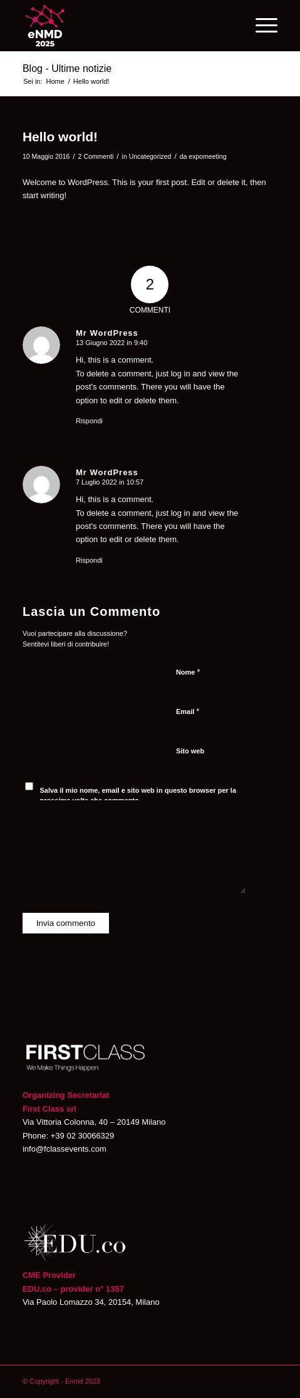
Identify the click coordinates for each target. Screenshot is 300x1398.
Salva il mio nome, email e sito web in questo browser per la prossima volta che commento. (137, 796)
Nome (188, 671)
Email (187, 711)
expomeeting (207, 156)
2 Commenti (96, 156)
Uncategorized (150, 156)
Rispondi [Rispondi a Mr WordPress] (89, 421)
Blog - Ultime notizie (67, 68)
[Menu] (260, 26)
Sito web (190, 751)
